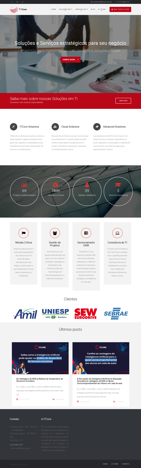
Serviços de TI (81, 9)
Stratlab (26, 464)
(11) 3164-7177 (122, 2)
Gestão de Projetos (55, 244)
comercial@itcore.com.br (101, 2)
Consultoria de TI (117, 242)
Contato (125, 464)
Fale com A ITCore (120, 9)
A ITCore (102, 9)
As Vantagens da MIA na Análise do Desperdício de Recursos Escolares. (39, 380)
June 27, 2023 (22, 399)
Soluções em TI (65, 9)
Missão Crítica (23, 242)
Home (53, 9)
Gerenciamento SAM (86, 244)
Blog (93, 9)
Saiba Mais (123, 101)
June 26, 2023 (83, 401)
